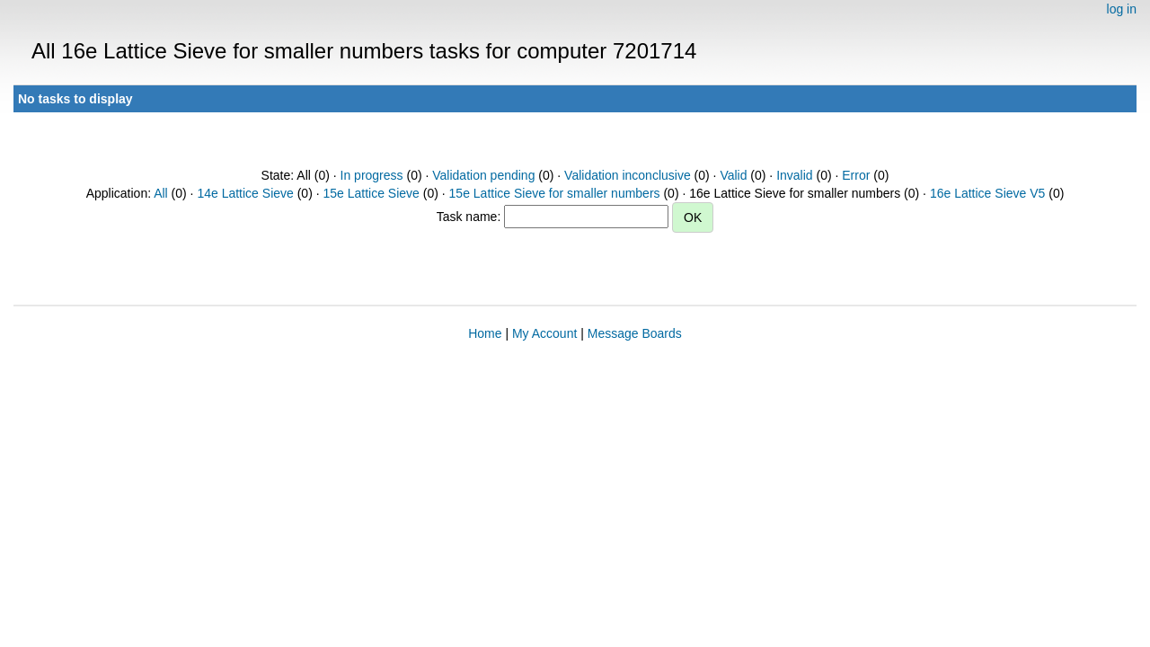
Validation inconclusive (627, 175)
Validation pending (483, 175)
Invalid (794, 175)
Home (484, 333)
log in (1122, 9)
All (161, 193)
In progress (372, 175)
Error (856, 175)
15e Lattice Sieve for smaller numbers (554, 193)
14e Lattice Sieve (245, 193)
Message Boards (635, 333)
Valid (733, 175)
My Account (544, 333)
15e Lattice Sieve (371, 193)
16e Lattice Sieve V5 (987, 193)
